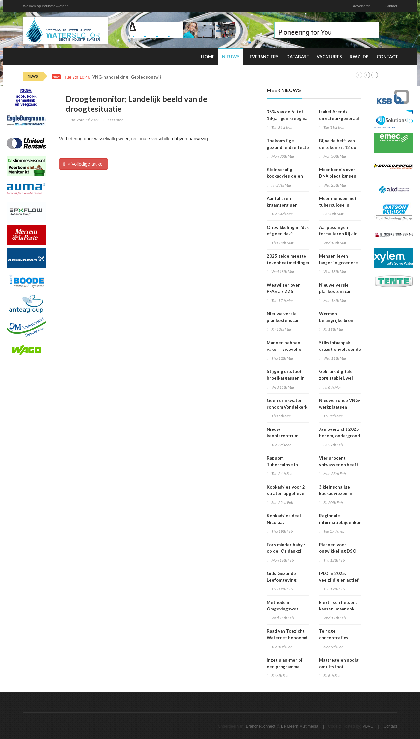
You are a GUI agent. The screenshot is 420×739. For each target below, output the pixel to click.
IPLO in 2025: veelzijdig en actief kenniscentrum (339, 580)
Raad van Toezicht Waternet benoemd (287, 634)
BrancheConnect (260, 726)
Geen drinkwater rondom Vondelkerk (287, 403)
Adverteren (361, 6)
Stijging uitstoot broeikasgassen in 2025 (285, 378)
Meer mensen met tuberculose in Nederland (338, 205)
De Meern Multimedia (299, 726)
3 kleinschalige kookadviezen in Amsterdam (335, 493)
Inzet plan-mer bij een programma (285, 663)
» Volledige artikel (83, 164)
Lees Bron (115, 119)
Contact (391, 6)
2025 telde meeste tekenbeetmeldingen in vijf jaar (289, 262)
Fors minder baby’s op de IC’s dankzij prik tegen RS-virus (287, 551)
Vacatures (329, 56)
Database (297, 56)
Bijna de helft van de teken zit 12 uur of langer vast (338, 147)
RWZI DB (359, 56)
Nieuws (231, 56)
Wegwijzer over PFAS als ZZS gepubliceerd (283, 291)
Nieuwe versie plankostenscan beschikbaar (335, 291)
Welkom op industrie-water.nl (46, 6)
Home (207, 56)
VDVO (368, 726)
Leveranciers (263, 56)
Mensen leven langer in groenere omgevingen (338, 262)
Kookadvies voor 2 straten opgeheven (287, 490)
